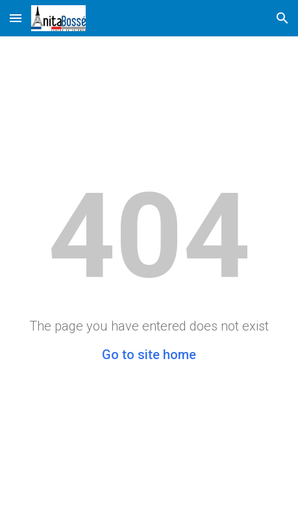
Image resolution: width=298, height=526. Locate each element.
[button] (15, 18)
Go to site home (149, 354)
